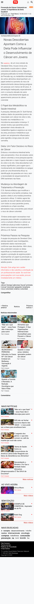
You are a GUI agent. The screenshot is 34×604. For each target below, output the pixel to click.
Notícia (17, 303)
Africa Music (19, 484)
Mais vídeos (28, 492)
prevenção (6, 534)
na (13, 534)
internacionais (14, 529)
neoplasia (26, 287)
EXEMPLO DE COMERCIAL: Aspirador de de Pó (23, 502)
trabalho (28, 527)
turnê (17, 534)
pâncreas (16, 285)
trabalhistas (14, 532)
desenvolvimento (17, 527)
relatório (7, 63)
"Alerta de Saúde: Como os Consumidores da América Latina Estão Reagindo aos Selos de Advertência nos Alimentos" (15, 447)
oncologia (25, 529)
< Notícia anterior (4, 303)
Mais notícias (28, 476)
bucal (23, 285)
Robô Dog (18, 511)
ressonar (10, 287)
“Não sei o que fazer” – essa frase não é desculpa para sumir (22, 408)
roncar (3, 287)
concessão (25, 532)
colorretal (9, 289)
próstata (29, 285)
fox (28, 534)
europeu (6, 527)
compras (5, 532)
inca (3, 289)
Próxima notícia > (29, 303)
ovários (16, 289)
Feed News (14, 14)
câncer (3, 285)
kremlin (23, 534)
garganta (18, 287)
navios (4, 529)
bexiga (9, 285)
